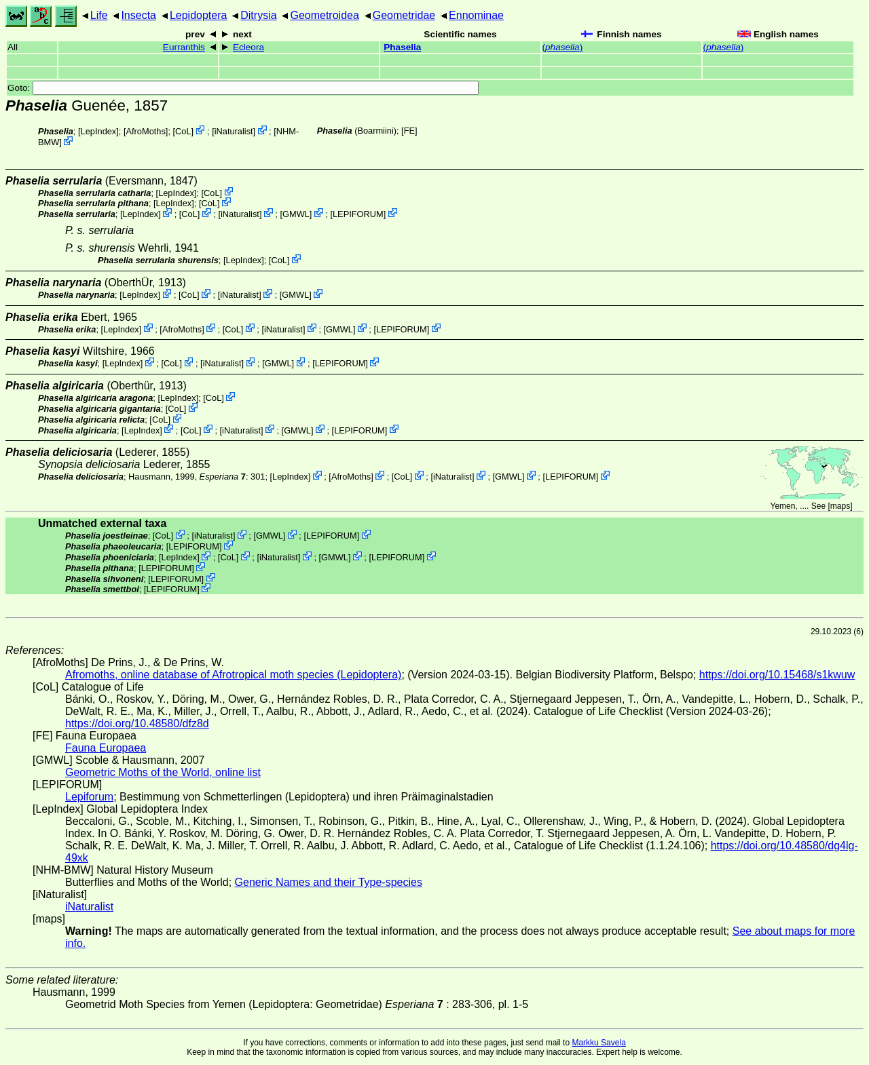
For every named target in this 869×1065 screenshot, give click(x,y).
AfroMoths (146, 131)
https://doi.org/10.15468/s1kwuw (777, 674)
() (562, 47)
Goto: (243, 88)
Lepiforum (89, 796)
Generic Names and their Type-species (328, 882)
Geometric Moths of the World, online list (163, 772)
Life (99, 15)
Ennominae (476, 15)
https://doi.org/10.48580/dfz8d (137, 723)
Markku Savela (598, 1042)
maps (840, 506)
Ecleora (248, 47)
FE (409, 130)
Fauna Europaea (105, 748)
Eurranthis (184, 47)
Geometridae (404, 15)
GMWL (296, 214)
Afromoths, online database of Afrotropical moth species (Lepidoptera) (233, 674)
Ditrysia (258, 15)
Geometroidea (324, 15)
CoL (183, 131)
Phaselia (402, 47)
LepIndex (99, 131)
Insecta (138, 15)
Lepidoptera (198, 15)
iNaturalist (234, 131)
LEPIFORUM (358, 214)
